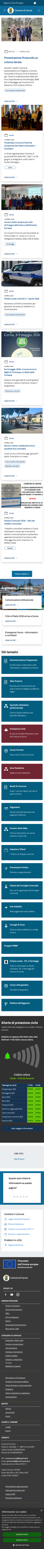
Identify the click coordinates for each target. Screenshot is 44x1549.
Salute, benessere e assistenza (17, 1393)
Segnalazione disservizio (15, 1490)
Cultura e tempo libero (14, 1344)
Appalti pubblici (11, 1355)
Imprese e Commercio (14, 1351)
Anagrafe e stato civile (14, 1340)
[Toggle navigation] (4, 10)
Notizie (11, 51)
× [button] (41, 1510)
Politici (8, 1321)
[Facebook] (5, 1294)
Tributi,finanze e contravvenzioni (18, 1385)
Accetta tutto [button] (22, 1534)
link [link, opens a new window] (9, 1529)
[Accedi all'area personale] (35, 3)
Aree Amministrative (13, 1309)
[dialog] (22, 1528)
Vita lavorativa (11, 1348)
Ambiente (9, 1389)
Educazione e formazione (15, 1377)
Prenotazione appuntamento (16, 1486)
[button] (22, 1545)
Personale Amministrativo (15, 1324)
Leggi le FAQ (10, 1494)
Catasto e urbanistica (13, 1359)
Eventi (8, 1430)
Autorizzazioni (11, 1396)
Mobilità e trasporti (13, 1366)
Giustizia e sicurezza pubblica (17, 1381)
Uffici (7, 1313)
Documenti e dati (12, 1328)
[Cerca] (39, 10)
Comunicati (9, 1412)
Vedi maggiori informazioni (22, 1128)
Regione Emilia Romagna (13, 2)
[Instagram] (17, 1294)
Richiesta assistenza (13, 1497)
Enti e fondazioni (12, 1317)
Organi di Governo (12, 1305)
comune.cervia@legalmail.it (16, 1458)
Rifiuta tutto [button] (22, 1540)
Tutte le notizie (22, 573)
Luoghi (8, 1427)
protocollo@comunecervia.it (18, 1461)
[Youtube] (11, 1294)
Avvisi (7, 1416)
